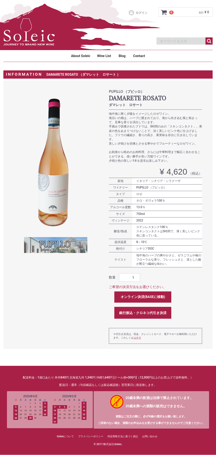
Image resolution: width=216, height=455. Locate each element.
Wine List (104, 56)
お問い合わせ (149, 436)
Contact (139, 56)
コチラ (137, 337)
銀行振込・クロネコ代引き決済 (142, 313)
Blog (122, 56)
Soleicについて (65, 436)
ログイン (137, 13)
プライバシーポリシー (90, 436)
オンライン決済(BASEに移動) (143, 297)
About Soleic (80, 56)
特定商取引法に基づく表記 (123, 436)
